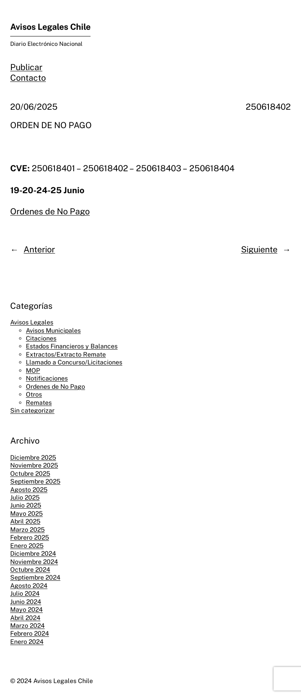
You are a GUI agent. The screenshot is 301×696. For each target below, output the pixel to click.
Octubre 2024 (30, 569)
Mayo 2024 (26, 609)
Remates (39, 402)
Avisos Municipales (53, 330)
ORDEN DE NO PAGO (51, 125)
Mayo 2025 (26, 513)
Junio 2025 (25, 505)
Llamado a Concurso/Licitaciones (74, 362)
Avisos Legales (31, 322)
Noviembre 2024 (34, 562)
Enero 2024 (27, 641)
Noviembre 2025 (34, 465)
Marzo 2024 (27, 625)
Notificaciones (47, 378)
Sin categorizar (32, 410)
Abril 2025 (25, 521)
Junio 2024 (25, 601)
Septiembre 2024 (35, 577)
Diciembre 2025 (33, 457)
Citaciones (41, 338)
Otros (34, 394)
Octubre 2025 (30, 473)
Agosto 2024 (28, 585)
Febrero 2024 (29, 633)
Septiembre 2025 (35, 481)
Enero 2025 (27, 545)
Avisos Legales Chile (50, 27)
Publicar (26, 67)
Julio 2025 (25, 497)
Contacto (28, 78)
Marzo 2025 (27, 529)
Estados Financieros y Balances (72, 346)
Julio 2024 (25, 593)
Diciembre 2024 (33, 553)
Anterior (39, 249)
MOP (33, 370)
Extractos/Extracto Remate (66, 354)
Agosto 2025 (28, 489)
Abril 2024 (25, 618)
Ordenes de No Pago (50, 211)
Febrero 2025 (29, 537)
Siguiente (259, 249)
